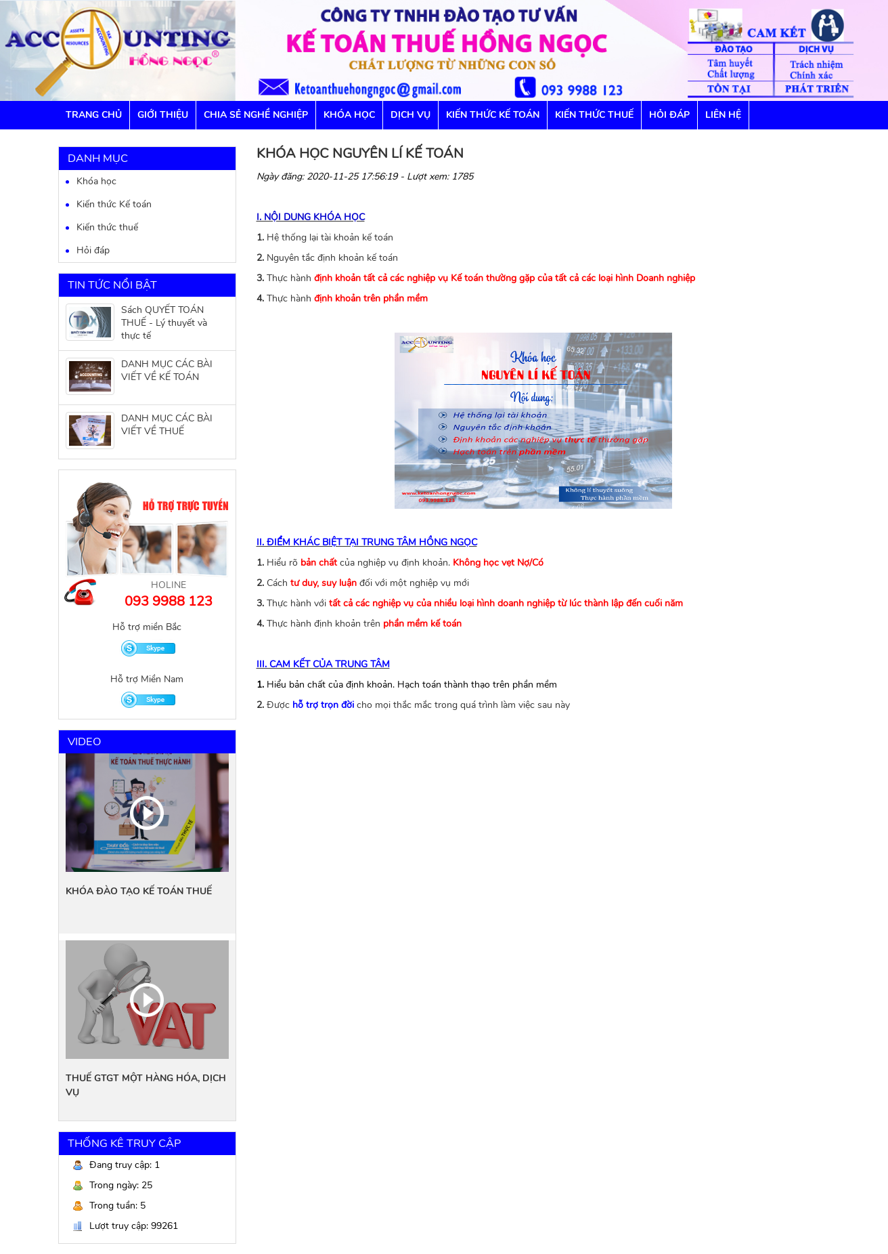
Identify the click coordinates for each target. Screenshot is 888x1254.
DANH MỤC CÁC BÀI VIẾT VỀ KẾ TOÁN (167, 370)
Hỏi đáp (669, 114)
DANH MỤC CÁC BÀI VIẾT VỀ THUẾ (167, 425)
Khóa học (349, 114)
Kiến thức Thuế (594, 114)
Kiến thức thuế (107, 227)
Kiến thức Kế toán (492, 114)
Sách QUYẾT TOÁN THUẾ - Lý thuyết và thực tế (164, 323)
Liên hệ (723, 114)
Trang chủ (94, 114)
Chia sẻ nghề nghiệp (256, 114)
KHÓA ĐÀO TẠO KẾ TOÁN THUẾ (139, 891)
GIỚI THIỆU (162, 114)
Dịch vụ (410, 114)
